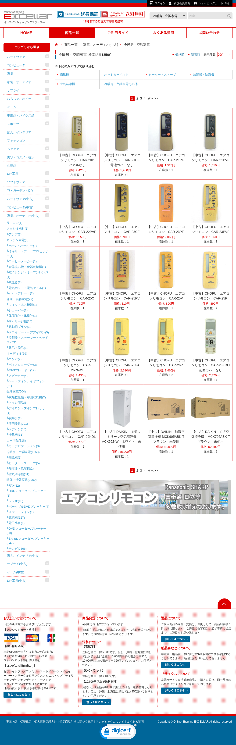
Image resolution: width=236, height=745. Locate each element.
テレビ (18, 548)
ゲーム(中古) (15, 572)
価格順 (179, 54)
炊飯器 (15, 282)
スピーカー (18, 376)
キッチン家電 (18, 240)
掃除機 (16, 434)
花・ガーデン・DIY (20, 190)
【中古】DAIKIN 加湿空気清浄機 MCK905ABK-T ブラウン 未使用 (168, 436)
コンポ (15, 359)
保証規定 (26, 721)
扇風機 (15, 457)
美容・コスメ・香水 (20, 157)
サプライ (13, 90)
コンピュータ (16, 65)
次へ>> (152, 98)
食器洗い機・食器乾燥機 (27, 267)
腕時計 (15, 418)
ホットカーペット (116, 74)
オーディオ (17, 353)
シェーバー (18, 310)
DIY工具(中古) (16, 580)
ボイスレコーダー (23, 365)
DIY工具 (12, 173)
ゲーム (11, 107)
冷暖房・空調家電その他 (121, 84)
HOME (57, 44)
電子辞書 (17, 523)
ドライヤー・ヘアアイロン (29, 332)
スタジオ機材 (18, 228)
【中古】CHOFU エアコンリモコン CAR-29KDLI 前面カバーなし (212, 365)
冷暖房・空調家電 (23, 452)
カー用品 (16, 440)
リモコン (14, 223)
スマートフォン (21, 512)
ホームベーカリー (23, 246)
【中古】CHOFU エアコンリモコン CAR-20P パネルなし (77, 160)
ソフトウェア (16, 182)
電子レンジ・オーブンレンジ (27, 275)
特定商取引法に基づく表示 (76, 721)
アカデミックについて (110, 721)
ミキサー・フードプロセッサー (27, 254)
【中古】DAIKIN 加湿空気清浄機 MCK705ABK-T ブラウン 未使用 (212, 436)
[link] (118, 732)
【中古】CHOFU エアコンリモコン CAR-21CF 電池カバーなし (123, 160)
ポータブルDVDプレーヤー (29, 506)
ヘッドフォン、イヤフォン (26, 383)
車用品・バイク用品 (20, 115)
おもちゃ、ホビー (19, 98)
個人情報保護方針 (45, 721)
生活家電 (16, 391)
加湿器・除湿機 (21, 468)
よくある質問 (135, 721)
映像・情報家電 (22, 479)
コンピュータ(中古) (20, 207)
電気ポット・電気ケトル (27, 288)
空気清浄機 (19, 474)
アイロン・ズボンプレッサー (27, 410)
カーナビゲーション (24, 446)
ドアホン (17, 429)
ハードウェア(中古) (20, 199)
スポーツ (13, 124)
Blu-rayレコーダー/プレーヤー (28, 541)
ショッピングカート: (214, 3)
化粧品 (11, 165)
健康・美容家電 (20, 299)
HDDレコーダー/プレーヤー (26, 493)
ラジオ (16, 501)
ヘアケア (13, 149)
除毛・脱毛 (18, 347)
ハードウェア (16, 57)
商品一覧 (71, 44)
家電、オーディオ (19, 82)
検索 (228, 15)
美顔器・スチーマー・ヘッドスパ (27, 340)
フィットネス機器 (23, 305)
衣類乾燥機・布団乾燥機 (27, 397)
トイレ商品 (18, 402)
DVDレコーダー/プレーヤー (26, 531)
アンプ (15, 234)
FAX (14, 485)
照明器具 (18, 423)
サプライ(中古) (17, 564)
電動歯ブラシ (20, 326)
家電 (10, 73)
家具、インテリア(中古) (23, 555)
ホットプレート (21, 293)
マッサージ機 (20, 321)
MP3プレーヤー (22, 370)
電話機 (17, 517)
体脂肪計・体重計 (23, 315)
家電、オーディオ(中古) (23, 215)
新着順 (195, 54)
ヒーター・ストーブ (24, 463)
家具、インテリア (19, 132)
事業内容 (12, 721)
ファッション (16, 140)
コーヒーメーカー (23, 261)
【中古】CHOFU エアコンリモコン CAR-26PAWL (77, 365)
